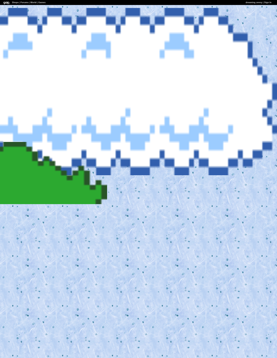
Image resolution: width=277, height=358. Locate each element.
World (33, 2)
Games (42, 2)
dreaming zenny (254, 2)
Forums (25, 2)
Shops (15, 2)
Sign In (268, 2)
